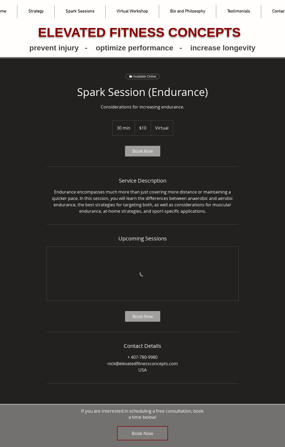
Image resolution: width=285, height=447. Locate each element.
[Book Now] (142, 433)
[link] (142, 151)
